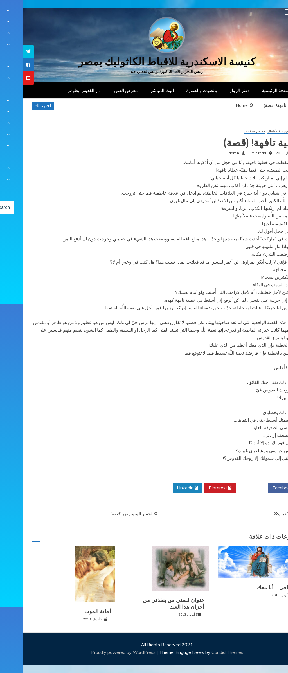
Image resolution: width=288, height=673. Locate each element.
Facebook (262, 488)
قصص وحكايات (231, 131)
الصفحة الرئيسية (254, 90)
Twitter (229, 488)
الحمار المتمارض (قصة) (109, 513)
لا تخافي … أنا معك (254, 587)
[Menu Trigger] (266, 12)
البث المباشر (139, 90)
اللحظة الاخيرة (268, 513)
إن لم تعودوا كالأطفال (260, 131)
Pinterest (197, 488)
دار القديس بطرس (61, 90)
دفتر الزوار (217, 90)
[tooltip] (5, 51)
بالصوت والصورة (178, 90)
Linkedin (164, 488)
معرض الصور (102, 90)
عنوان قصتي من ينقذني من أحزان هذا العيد (151, 603)
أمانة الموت (75, 611)
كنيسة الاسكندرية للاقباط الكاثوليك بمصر (144, 62)
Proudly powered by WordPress (101, 652)
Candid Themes (204, 652)
